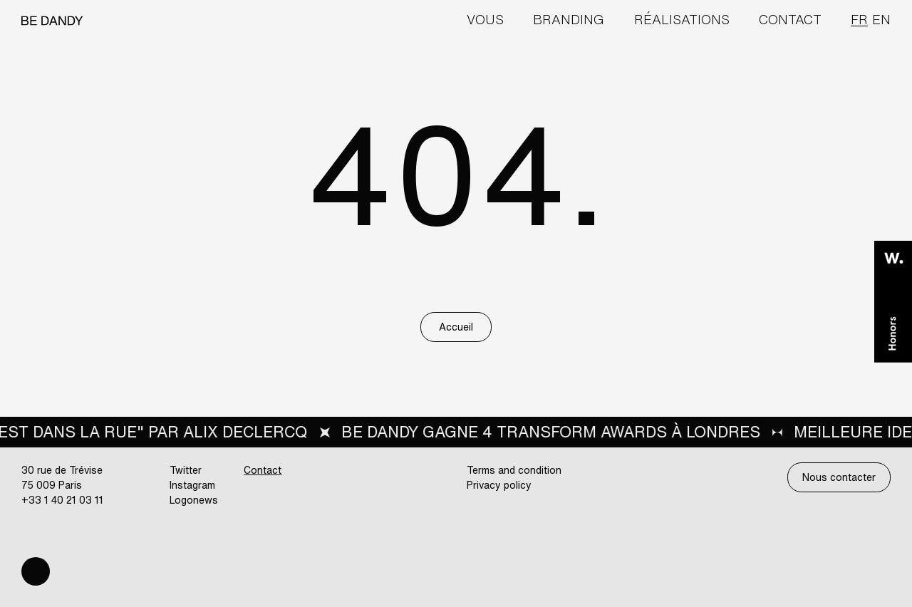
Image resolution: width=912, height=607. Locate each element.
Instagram (192, 484)
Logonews (194, 499)
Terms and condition (514, 469)
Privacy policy (499, 484)
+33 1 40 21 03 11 (62, 499)
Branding (568, 19)
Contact (790, 19)
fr (859, 19)
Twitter (186, 469)
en (881, 19)
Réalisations (682, 19)
